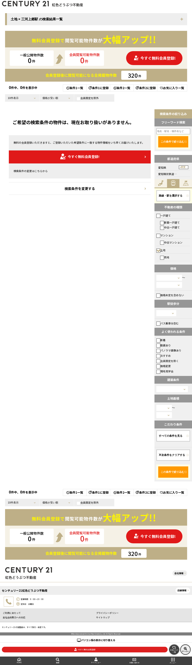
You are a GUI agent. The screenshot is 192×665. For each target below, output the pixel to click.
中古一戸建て (170, 227)
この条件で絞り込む (172, 141)
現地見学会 (164, 371)
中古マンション (171, 242)
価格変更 (163, 366)
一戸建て (163, 215)
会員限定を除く (167, 361)
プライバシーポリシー (107, 612)
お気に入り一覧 (172, 88)
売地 (164, 257)
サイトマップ (103, 617)
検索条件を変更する (80, 188)
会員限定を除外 (88, 98)
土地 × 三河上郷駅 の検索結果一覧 (37, 19)
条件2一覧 (122, 88)
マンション (164, 235)
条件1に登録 (98, 88)
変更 (183, 167)
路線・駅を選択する (170, 195)
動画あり (163, 345)
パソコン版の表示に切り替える (98, 640)
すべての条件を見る (170, 435)
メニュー (173, 661)
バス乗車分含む (167, 323)
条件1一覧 (74, 88)
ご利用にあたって (12, 612)
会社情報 (178, 573)
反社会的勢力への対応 (14, 617)
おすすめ (163, 356)
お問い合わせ (134, 661)
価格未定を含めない (170, 295)
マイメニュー (96, 660)
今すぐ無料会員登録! (155, 58)
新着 (161, 340)
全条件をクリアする (172, 454)
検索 (57, 661)
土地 (161, 250)
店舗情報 (181, 590)
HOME (19, 660)
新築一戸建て (170, 222)
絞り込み (185, 649)
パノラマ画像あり (168, 350)
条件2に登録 (145, 88)
